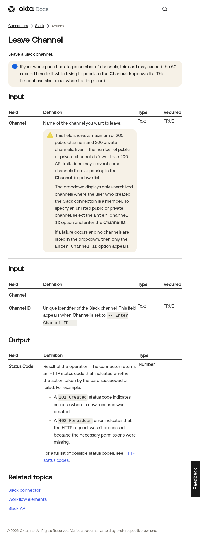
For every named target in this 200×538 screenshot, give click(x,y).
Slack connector (24, 488)
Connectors (18, 26)
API (17, 506)
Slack (39, 26)
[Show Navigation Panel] (190, 9)
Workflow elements (27, 497)
